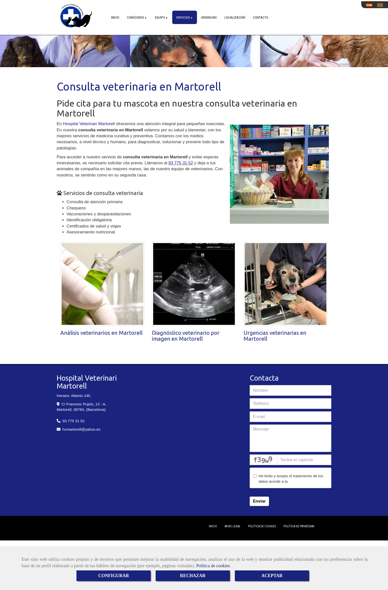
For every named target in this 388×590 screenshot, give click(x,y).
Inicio (213, 526)
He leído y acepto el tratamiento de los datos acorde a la (289, 478)
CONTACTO (260, 17)
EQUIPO (161, 17)
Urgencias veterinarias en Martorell (274, 336)
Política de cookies (213, 565)
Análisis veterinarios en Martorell (101, 333)
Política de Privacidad (299, 526)
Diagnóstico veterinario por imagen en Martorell (185, 336)
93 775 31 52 (181, 163)
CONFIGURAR (113, 575)
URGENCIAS (209, 17)
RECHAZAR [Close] (192, 575)
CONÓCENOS (137, 17)
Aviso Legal (233, 526)
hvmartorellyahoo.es (81, 429)
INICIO (115, 17)
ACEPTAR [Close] (272, 575)
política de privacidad (306, 481)
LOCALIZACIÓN (234, 17)
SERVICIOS (184, 17)
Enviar (259, 501)
